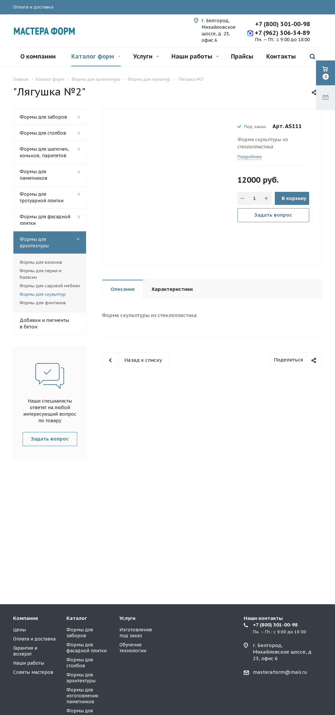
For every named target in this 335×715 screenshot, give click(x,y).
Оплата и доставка (34, 639)
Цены (19, 630)
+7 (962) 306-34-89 (281, 33)
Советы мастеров (33, 672)
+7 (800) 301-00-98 (282, 24)
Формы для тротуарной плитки (41, 197)
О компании (38, 56)
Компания (25, 618)
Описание (123, 289)
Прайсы (242, 56)
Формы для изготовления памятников (82, 696)
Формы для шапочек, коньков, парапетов (44, 152)
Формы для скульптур (43, 294)
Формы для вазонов (41, 262)
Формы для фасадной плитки (45, 220)
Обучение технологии (132, 648)
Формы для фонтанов (43, 303)
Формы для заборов (43, 117)
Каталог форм (96, 56)
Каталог (76, 618)
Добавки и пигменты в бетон (44, 323)
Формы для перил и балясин (41, 274)
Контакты (281, 56)
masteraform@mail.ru (280, 672)
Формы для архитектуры (34, 242)
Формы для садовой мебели (50, 286)
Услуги (146, 56)
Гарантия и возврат (25, 651)
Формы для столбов (43, 133)
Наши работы (195, 56)
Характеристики (172, 289)
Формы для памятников (33, 175)
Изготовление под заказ (135, 633)
